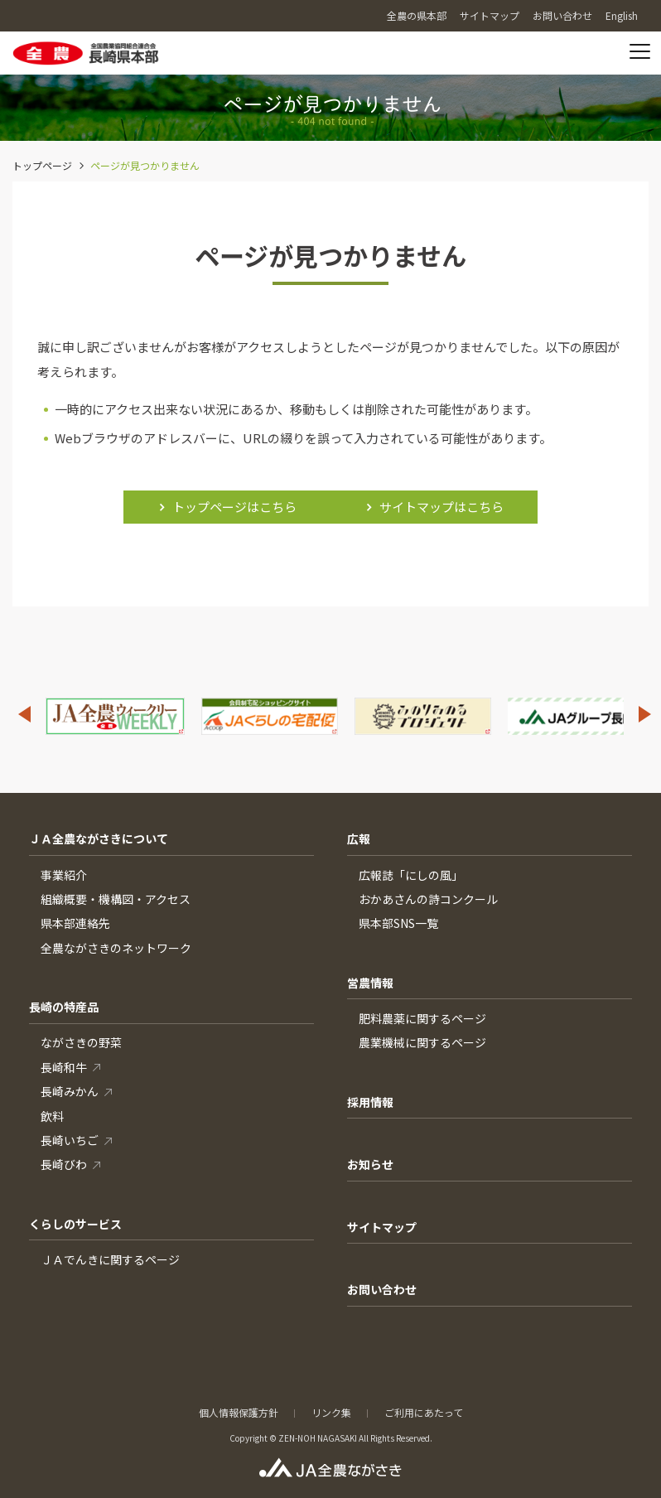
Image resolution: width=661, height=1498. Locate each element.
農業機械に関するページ (422, 1042)
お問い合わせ (382, 1289)
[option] (115, 716)
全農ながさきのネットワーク (116, 948)
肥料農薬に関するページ (422, 1018)
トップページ (42, 165)
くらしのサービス (75, 1223)
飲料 (52, 1116)
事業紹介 (64, 875)
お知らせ (370, 1164)
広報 (358, 838)
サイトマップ (382, 1227)
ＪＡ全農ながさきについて (98, 838)
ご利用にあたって (423, 1412)
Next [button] (645, 714)
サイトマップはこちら (441, 506)
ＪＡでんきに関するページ (110, 1259)
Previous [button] (24, 714)
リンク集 (331, 1412)
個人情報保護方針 (238, 1412)
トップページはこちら (234, 506)
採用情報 (370, 1102)
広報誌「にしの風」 (411, 875)
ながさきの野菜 (81, 1042)
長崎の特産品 (64, 1006)
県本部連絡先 (75, 923)
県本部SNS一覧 (398, 923)
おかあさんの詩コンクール (428, 899)
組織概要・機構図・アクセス (116, 899)
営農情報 (370, 982)
